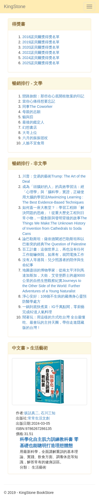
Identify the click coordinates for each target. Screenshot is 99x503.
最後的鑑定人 (33, 122)
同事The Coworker (37, 106)
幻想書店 (29, 127)
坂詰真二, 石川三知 (39, 413)
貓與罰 (27, 117)
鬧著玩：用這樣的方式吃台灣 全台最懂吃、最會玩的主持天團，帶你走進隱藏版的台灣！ (53, 322)
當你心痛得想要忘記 (38, 101)
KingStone (14, 6)
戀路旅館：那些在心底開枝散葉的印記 (53, 96)
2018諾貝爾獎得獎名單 (41, 37)
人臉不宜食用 (33, 143)
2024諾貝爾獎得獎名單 (41, 58)
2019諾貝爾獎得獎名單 (41, 42)
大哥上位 (29, 133)
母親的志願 (31, 112)
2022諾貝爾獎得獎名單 (41, 52)
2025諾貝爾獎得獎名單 (41, 63)
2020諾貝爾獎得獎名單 (41, 47)
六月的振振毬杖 (35, 138)
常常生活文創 (39, 418)
